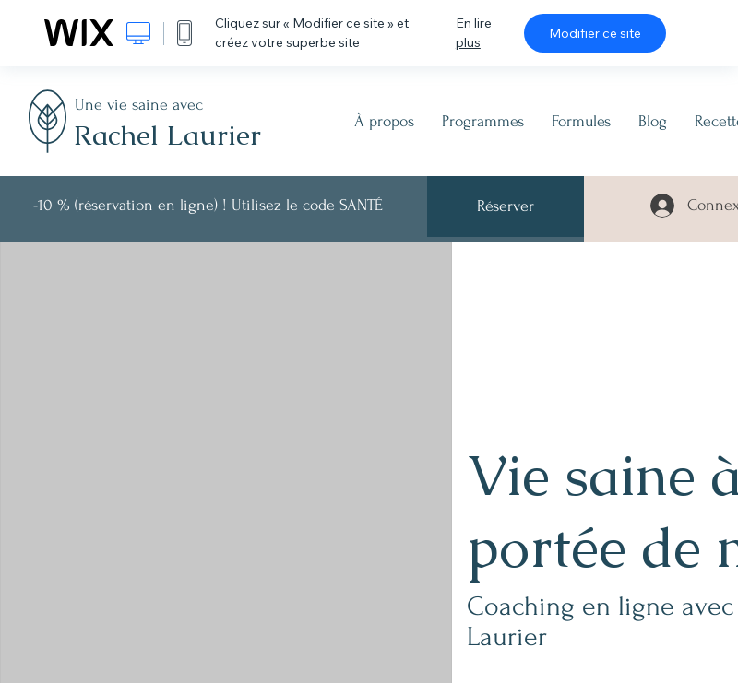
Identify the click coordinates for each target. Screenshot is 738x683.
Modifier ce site (595, 33)
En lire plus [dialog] (474, 33)
